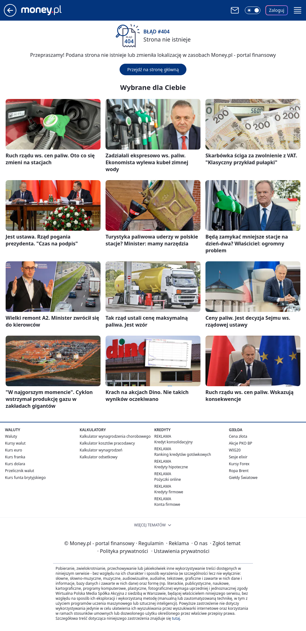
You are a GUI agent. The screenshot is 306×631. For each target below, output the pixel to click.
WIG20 (235, 450)
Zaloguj (276, 10)
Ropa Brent (239, 470)
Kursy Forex (239, 463)
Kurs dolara (15, 463)
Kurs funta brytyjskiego (25, 477)
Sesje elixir (238, 457)
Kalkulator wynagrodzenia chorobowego (115, 436)
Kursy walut (15, 443)
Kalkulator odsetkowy (98, 457)
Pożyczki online (167, 479)
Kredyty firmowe (168, 492)
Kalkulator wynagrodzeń (101, 450)
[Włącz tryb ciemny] (252, 10)
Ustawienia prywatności (180, 551)
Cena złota (238, 436)
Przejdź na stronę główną (153, 69)
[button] (298, 10)
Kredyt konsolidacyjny (173, 442)
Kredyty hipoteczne (171, 467)
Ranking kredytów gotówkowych (182, 454)
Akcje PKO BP (240, 443)
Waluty (11, 436)
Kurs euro (13, 450)
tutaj (176, 618)
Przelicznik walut (19, 470)
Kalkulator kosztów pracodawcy (107, 443)
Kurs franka (15, 457)
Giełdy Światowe (243, 477)
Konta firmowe (167, 504)
